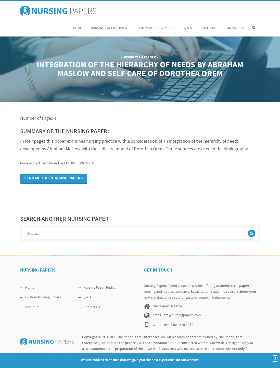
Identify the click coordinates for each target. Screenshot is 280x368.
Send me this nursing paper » (53, 178)
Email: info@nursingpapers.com (177, 315)
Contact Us (234, 25)
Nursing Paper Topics (109, 25)
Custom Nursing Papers (155, 25)
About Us (208, 25)
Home (77, 25)
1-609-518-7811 (181, 325)
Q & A (188, 25)
